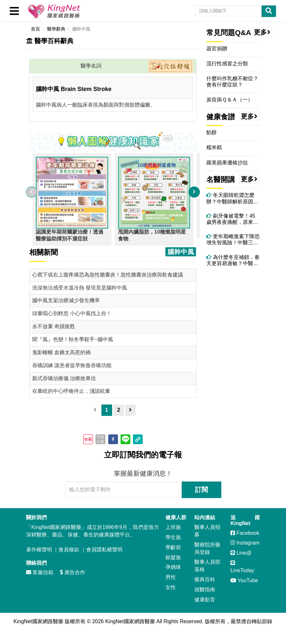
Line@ (241, 553)
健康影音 (204, 599)
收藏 (88, 439)
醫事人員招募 (207, 530)
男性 (170, 577)
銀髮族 (173, 557)
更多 (262, 32)
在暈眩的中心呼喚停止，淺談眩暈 (71, 391)
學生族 (173, 537)
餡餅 (211, 132)
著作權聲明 (39, 549)
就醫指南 (204, 589)
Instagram (245, 543)
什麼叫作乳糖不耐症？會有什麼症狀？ (232, 81)
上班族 (173, 527)
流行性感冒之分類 (227, 63)
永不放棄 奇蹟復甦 (53, 326)
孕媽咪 (173, 567)
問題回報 (100, 439)
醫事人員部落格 (207, 565)
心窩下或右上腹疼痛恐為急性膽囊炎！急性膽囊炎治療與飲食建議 (107, 274)
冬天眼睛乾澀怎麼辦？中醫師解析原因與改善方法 (232, 198)
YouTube (244, 580)
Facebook (244, 533)
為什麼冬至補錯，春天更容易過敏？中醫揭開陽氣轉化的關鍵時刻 (233, 260)
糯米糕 (214, 147)
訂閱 (201, 489)
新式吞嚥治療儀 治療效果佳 (64, 378)
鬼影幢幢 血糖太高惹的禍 (61, 352)
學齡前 (173, 547)
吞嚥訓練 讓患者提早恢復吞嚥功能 (71, 365)
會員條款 (68, 549)
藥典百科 (204, 579)
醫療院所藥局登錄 (207, 548)
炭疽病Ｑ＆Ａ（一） (229, 99)
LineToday (242, 566)
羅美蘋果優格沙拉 (227, 162)
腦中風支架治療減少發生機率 (66, 300)
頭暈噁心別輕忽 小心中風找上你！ (71, 313)
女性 (170, 587)
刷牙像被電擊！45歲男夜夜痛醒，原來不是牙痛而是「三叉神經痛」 (232, 219)
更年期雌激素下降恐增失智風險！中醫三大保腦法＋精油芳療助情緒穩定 (233, 240)
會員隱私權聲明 (104, 549)
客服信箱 (39, 572)
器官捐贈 (216, 48)
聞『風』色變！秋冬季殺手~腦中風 (72, 339)
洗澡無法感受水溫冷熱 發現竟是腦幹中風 (79, 287)
